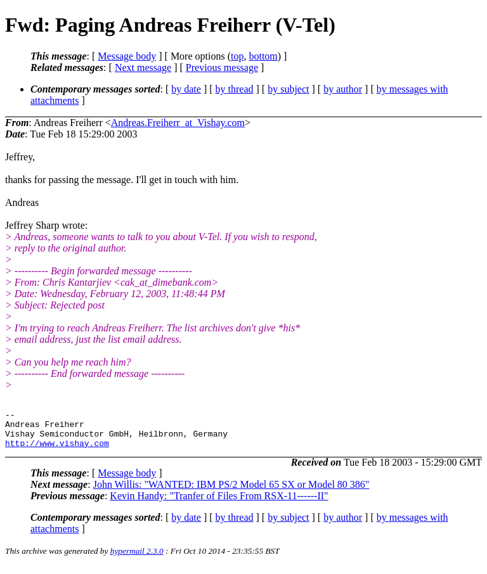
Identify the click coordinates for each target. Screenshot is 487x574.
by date (186, 89)
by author (342, 89)
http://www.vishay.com (57, 450)
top (237, 56)
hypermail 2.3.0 (137, 558)
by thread (235, 89)
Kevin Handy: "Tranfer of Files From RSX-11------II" (219, 503)
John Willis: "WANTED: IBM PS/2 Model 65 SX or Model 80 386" (231, 492)
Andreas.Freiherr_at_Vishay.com (178, 122)
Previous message (222, 67)
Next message (143, 67)
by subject (288, 89)
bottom (263, 56)
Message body (127, 56)
